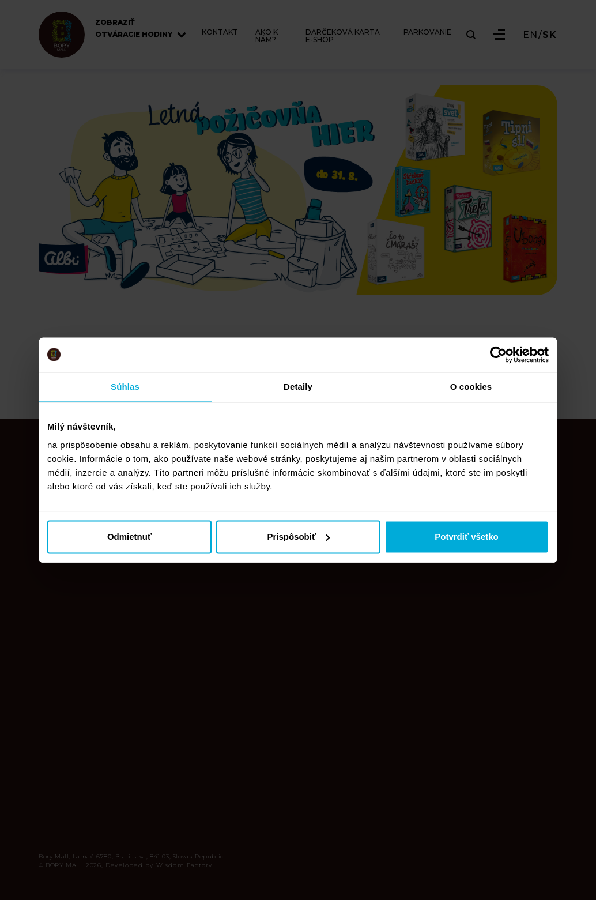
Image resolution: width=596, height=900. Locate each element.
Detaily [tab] (298, 386)
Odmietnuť (129, 536)
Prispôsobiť (298, 536)
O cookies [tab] (471, 386)
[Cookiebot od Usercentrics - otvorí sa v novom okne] (498, 354)
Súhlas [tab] (125, 386)
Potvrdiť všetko (467, 536)
